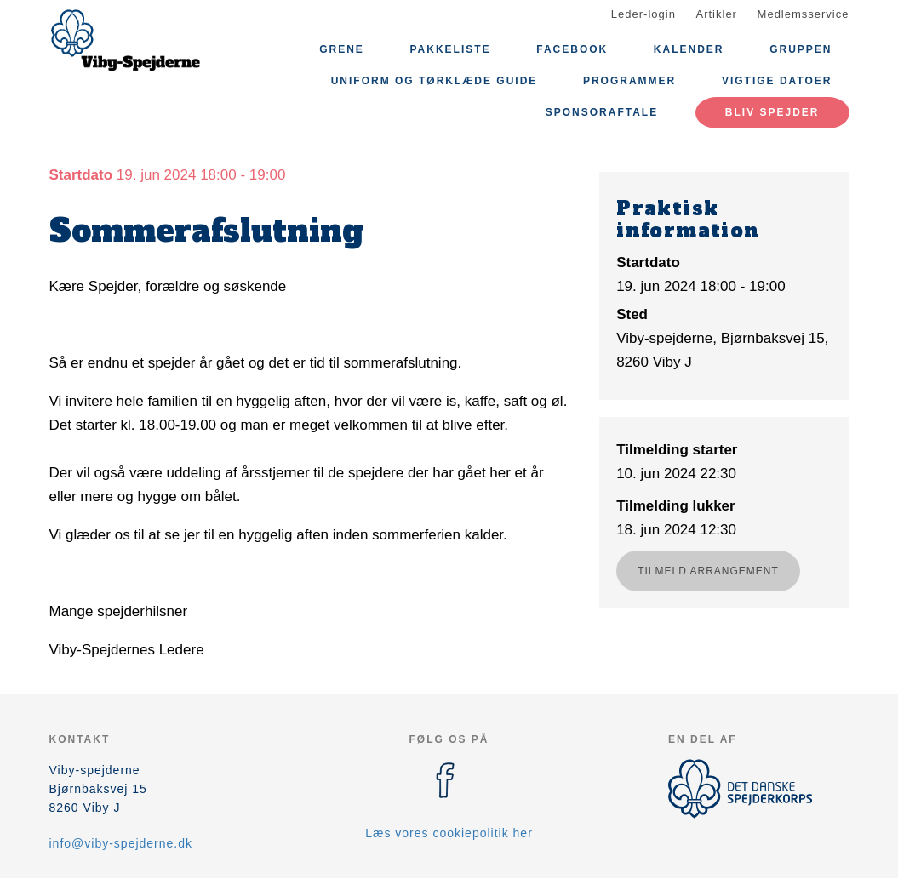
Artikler (716, 14)
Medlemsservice (803, 14)
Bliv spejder (772, 112)
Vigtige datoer (777, 81)
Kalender (689, 49)
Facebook (572, 49)
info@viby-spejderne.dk (121, 843)
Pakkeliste (449, 49)
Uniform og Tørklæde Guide (434, 81)
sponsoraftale (602, 112)
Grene (341, 49)
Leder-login (643, 14)
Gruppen (800, 49)
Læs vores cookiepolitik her (449, 833)
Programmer (629, 81)
